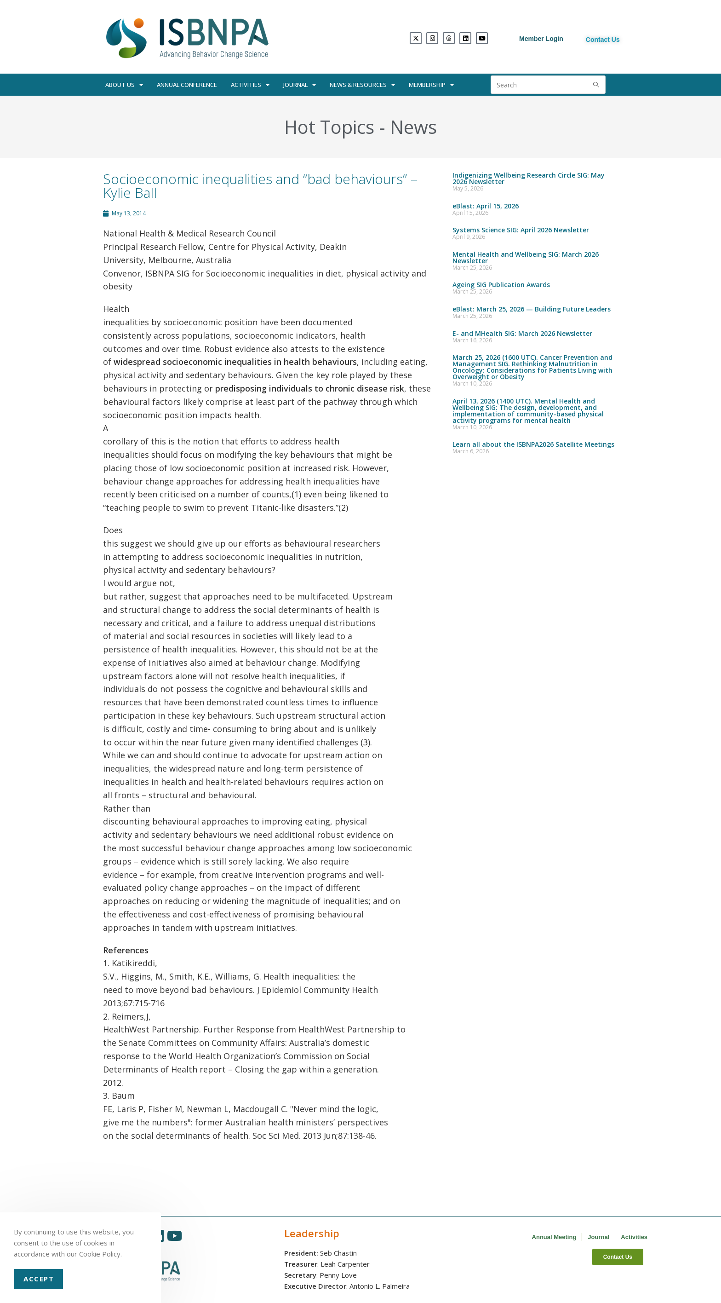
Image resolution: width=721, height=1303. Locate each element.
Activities (250, 84)
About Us (124, 84)
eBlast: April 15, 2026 (485, 206)
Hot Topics (329, 126)
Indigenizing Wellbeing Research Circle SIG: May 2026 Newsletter (528, 178)
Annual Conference (187, 85)
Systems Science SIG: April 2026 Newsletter (520, 229)
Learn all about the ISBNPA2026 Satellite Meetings (533, 444)
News (413, 126)
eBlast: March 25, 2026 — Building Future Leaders (531, 309)
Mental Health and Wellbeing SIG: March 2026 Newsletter (525, 257)
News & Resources (362, 84)
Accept (38, 1278)
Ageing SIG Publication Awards (501, 284)
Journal (299, 84)
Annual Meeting (554, 1237)
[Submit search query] (596, 84)
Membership (431, 84)
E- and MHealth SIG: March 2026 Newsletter (522, 333)
